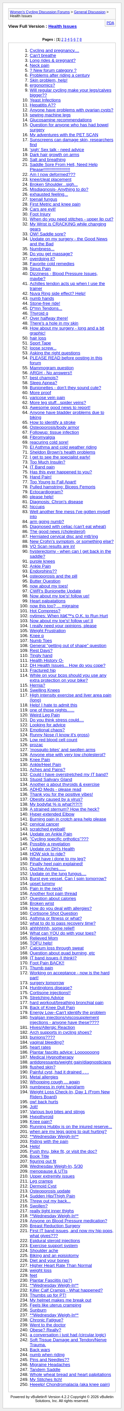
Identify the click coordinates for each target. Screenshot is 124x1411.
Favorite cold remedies (52, 263)
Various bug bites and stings (57, 1111)
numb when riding (47, 1354)
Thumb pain (41, 967)
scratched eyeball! (47, 828)
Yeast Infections (45, 100)
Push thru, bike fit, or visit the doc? (63, 1151)
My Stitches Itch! (46, 1379)
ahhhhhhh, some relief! (52, 928)
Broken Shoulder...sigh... (54, 184)
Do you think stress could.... (57, 719)
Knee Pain (40, 759)
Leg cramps (41, 1181)
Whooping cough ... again (55, 1081)
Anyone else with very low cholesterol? (67, 754)
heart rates (40, 1047)
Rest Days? (41, 650)
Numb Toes (41, 640)
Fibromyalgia (42, 437)
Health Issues (62, 26)
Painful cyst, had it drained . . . (59, 1071)
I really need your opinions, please (63, 625)
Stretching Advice (47, 997)
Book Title (39, 1156)
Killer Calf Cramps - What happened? (66, 1290)
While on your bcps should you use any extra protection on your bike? (68, 678)
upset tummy (42, 883)
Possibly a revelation (50, 843)
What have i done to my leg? (58, 858)
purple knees (42, 561)
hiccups (37, 506)
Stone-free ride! (45, 303)
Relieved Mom (44, 938)
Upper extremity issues (52, 1176)
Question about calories (53, 898)
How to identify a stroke (53, 422)
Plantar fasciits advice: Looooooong (64, 1052)
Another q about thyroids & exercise (65, 784)
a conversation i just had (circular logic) (68, 1334)
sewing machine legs (50, 114)
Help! (35, 1146)
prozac (36, 744)
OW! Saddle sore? (48, 233)
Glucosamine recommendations (61, 119)
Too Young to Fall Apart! (53, 481)
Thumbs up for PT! (48, 1295)
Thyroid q (39, 313)
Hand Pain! (41, 476)
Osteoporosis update (50, 1191)
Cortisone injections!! (50, 992)
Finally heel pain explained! (56, 863)
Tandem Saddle (45, 1369)
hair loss (38, 338)
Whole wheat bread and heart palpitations (70, 1374)
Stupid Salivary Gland (51, 779)
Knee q (37, 635)
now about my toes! (49, 586)
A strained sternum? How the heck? (64, 809)
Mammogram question (52, 367)
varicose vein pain (47, 397)
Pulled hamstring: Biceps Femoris (63, 486)
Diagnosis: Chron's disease (56, 501)
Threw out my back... (50, 1200)
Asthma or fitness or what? (56, 918)
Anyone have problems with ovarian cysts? (71, 109)
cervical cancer (44, 824)
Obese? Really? (45, 1329)
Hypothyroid (41, 1116)
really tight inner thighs (52, 1210)
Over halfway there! (49, 318)
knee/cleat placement (50, 179)
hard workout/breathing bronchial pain (66, 1002)
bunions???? (42, 1037)
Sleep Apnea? (43, 382)
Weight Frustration (48, 630)
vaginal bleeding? (47, 1042)
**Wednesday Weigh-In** (54, 1136)
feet (33, 1275)
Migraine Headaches (50, 1364)
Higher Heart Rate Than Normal (61, 1265)
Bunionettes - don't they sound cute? (65, 387)
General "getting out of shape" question (68, 645)
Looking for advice (47, 724)
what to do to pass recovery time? (63, 923)
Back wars (40, 1349)
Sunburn (38, 1310)
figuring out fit (43, 1161)
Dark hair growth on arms (54, 154)
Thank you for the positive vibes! (61, 794)
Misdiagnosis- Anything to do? (59, 189)
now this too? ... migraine (54, 605)
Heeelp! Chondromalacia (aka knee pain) (70, 1384)
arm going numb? (47, 521)
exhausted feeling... (49, 194)
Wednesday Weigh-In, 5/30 (56, 1166)
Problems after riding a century (60, 75)
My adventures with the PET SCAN (64, 134)
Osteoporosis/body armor (54, 427)
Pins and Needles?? (49, 1359)
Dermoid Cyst (43, 1186)
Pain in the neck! (46, 888)
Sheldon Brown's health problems (62, 452)
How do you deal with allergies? (61, 908)
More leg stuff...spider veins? (58, 402)
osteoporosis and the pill (53, 576)
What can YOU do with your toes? (63, 933)
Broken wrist (42, 903)
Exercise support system (54, 1245)
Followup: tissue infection (54, 432)
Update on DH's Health (52, 848)
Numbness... (42, 248)
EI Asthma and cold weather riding (63, 447)
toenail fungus (43, 199)
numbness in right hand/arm (57, 1086)
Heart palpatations (47, 600)
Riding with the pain (49, 1141)
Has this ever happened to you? (61, 471)
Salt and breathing (47, 159)
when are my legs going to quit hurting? (68, 1131)
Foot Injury (40, 214)
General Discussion (89, 12)
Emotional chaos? (47, 729)
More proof (40, 392)
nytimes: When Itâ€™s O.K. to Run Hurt (69, 615)
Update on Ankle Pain (51, 833)
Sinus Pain (40, 268)
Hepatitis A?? (43, 104)
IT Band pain (42, 466)
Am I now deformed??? (52, 174)
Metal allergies (44, 1076)
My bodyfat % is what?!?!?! (56, 804)
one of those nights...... (52, 709)
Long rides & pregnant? (53, 60)
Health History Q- (46, 660)
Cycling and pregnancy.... (54, 50)
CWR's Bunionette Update (55, 590)
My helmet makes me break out (60, 1300)
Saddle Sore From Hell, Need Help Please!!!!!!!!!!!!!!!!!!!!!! (64, 167)
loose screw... (43, 347)
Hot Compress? (45, 610)
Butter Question (45, 581)
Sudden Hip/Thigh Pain (52, 1195)
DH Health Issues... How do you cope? (67, 665)
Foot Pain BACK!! (47, 962)
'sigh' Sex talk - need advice (57, 149)
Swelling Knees (45, 690)
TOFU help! (41, 943)
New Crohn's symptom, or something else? (72, 541)
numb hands (42, 298)
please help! (42, 496)
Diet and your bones (49, 1260)
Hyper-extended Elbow (52, 814)
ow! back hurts (44, 1101)
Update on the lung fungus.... (58, 873)
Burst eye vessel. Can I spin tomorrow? (68, 878)
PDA (110, 23)
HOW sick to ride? (47, 853)
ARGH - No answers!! (51, 372)
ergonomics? (42, 85)
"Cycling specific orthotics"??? (59, 838)
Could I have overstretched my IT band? (69, 774)
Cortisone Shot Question (54, 913)
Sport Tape (40, 343)
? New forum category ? (53, 70)
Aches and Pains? (47, 769)
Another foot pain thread (53, 893)
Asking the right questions (55, 352)
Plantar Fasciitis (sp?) (51, 1280)
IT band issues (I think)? (53, 957)
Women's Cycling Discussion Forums (40, 12)
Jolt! (34, 1106)
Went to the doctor (48, 1324)
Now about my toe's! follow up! (59, 595)
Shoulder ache (44, 1250)
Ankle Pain (40, 566)
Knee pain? (41, 1121)
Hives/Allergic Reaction (52, 1027)
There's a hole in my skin (54, 323)
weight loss (41, 1270)
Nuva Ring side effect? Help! (58, 293)
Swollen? (39, 1205)
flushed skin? (43, 1067)
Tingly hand (41, 655)
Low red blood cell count (53, 739)
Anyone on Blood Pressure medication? (68, 1220)
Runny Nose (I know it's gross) (59, 734)
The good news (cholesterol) (57, 531)
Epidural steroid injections (55, 1240)
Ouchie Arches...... (48, 868)
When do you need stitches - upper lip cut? (71, 219)
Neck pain (39, 65)
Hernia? (37, 685)
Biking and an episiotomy (54, 1255)
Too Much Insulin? (47, 462)
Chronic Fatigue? (46, 1319)
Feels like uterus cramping (55, 1305)
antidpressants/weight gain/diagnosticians (70, 1062)
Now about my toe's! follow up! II (61, 620)
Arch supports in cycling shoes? (61, 1032)
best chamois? (44, 377)
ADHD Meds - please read (55, 789)
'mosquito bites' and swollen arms (62, 749)
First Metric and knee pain (55, 204)
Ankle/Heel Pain (45, 764)
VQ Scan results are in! (52, 546)
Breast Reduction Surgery (55, 1225)
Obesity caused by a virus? (56, 799)
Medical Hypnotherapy (52, 1057)
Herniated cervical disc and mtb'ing (64, 536)
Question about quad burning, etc (62, 952)
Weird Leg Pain (45, 714)
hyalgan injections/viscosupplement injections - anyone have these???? (64, 1020)
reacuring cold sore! (49, 442)
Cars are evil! (43, 209)
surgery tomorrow (47, 982)
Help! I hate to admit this (53, 705)
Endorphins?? (43, 571)
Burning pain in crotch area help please (68, 819)
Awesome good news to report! (60, 407)
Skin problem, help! (48, 80)
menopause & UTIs (48, 1171)
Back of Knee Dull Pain (52, 1007)
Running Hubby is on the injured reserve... (71, 1126)
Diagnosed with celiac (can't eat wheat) (68, 526)
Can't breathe (43, 55)
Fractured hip (43, 670)
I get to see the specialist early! (60, 457)
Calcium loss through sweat (57, 948)
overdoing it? (42, 258)
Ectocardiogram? (46, 491)
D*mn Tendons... (46, 308)
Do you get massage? (51, 253)
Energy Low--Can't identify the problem (68, 1012)
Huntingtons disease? (51, 987)
